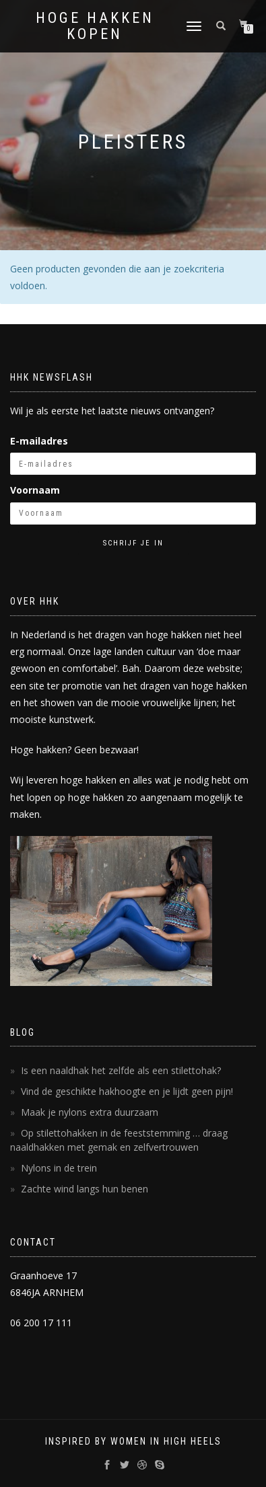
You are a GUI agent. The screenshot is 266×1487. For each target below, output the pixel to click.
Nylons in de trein (59, 1167)
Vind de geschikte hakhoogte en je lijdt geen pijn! (127, 1091)
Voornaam (35, 490)
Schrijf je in (133, 543)
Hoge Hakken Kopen (95, 26)
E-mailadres (39, 440)
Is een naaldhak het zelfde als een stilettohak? (121, 1070)
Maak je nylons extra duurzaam (89, 1112)
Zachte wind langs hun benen (84, 1188)
